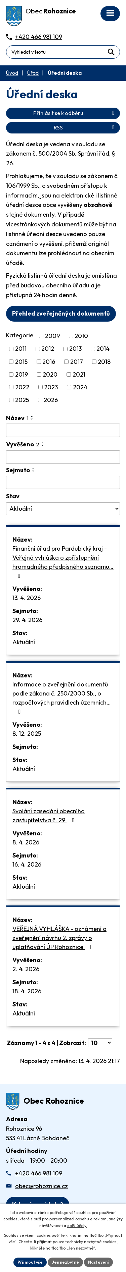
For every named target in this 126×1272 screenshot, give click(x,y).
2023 (51, 387)
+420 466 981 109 (38, 1173)
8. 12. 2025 (26, 733)
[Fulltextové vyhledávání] (63, 52)
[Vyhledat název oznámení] (63, 430)
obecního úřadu (67, 285)
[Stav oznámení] (63, 508)
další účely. (77, 1225)
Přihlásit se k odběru (75, 113)
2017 (76, 362)
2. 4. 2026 (25, 969)
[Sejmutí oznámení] (63, 482)
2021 (79, 374)
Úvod (12, 73)
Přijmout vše (30, 1262)
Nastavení (98, 1262)
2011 (21, 349)
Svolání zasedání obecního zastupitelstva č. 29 (48, 815)
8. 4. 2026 (25, 842)
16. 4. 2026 (26, 864)
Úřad (33, 73)
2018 (104, 362)
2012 (47, 349)
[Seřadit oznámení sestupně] (32, 419)
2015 (21, 362)
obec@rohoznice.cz (41, 1186)
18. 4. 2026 (26, 991)
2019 (21, 374)
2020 (50, 374)
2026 (51, 400)
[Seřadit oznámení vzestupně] (32, 416)
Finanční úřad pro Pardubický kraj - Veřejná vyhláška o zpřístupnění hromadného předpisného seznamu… (63, 562)
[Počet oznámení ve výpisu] (100, 1042)
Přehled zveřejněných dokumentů (61, 313)
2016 (48, 362)
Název (17, 418)
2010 (81, 336)
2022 (22, 387)
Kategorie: (20, 335)
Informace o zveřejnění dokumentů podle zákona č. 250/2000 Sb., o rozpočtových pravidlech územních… (61, 697)
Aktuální (23, 642)
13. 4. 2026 (26, 598)
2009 (52, 336)
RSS (85, 127)
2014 (103, 349)
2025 (22, 400)
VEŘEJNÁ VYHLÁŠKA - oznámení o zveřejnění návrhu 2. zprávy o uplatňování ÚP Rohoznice (59, 938)
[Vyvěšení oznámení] (63, 457)
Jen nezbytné (65, 1262)
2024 (80, 387)
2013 (75, 349)
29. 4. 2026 (27, 620)
